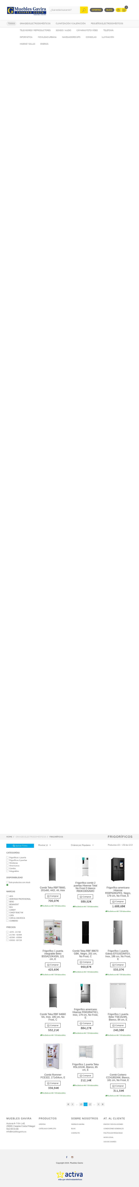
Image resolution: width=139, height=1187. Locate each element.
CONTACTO (75, 1133)
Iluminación (108, 37)
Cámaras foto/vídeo (87, 30)
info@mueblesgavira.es (16, 1132)
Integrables (12, 871)
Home (9, 837)
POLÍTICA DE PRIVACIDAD (113, 1133)
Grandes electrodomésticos (35, 23)
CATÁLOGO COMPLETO (47, 1129)
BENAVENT (12, 904)
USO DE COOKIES (110, 1142)
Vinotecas (12, 863)
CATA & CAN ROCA (15, 918)
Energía (44, 44)
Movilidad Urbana (47, 37)
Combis (11, 868)
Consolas (91, 37)
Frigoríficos (56, 837)
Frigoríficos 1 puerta (16, 857)
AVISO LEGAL (109, 1137)
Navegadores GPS (71, 37)
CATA (10, 915)
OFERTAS (42, 1124)
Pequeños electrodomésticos (107, 23)
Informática (26, 37)
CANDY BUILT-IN (14, 912)
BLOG (73, 1129)
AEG (9, 896)
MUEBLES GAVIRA (77, 1124)
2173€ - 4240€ (14, 935)
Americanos (12, 866)
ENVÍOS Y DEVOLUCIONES (113, 1124)
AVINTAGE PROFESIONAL (18, 899)
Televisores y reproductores (35, 30)
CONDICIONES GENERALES (114, 1129)
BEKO (10, 902)
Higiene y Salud (27, 44)
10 (81, 1104)
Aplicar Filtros (20, 846)
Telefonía (108, 30)
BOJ (9, 907)
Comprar (53, 896)
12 (90, 1104)
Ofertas (96, 10)
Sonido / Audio (63, 30)
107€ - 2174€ (13, 932)
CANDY (11, 910)
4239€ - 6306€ (14, 937)
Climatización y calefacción (71, 23)
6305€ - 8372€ (14, 940)
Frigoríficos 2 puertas (16, 860)
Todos (11, 23)
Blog (109, 10)
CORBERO (12, 921)
